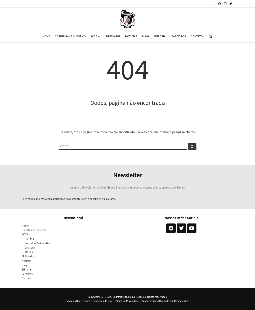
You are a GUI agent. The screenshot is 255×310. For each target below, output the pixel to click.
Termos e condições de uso (97, 301)
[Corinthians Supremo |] (127, 18)
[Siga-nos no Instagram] (225, 4)
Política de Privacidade (126, 301)
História (29, 238)
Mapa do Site (73, 301)
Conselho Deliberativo (38, 243)
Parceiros (27, 274)
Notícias (26, 261)
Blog (24, 265)
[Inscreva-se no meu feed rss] (214, 4)
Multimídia (28, 256)
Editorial (26, 269)
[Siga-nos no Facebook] (219, 4)
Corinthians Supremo (34, 230)
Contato (27, 278)
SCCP (25, 234)
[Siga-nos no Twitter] (231, 4)
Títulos (29, 252)
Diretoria (30, 247)
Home (25, 225)
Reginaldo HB (181, 301)
